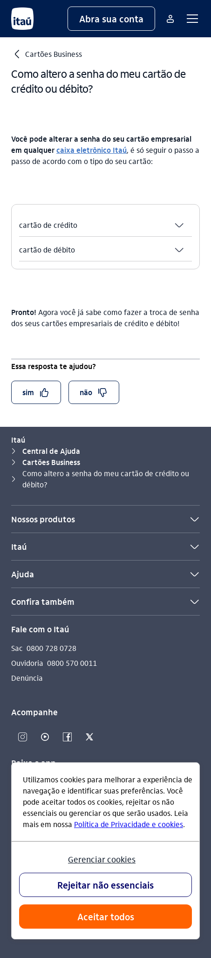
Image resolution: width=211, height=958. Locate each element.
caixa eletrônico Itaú (91, 150)
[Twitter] (89, 737)
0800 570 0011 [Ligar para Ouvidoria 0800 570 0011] (72, 663)
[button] (111, 19)
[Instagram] (22, 737)
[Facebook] (67, 737)
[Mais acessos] (170, 18)
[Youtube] (45, 737)
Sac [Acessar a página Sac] (17, 648)
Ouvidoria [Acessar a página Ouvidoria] (27, 663)
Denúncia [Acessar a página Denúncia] (27, 678)
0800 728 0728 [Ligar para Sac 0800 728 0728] (51, 648)
